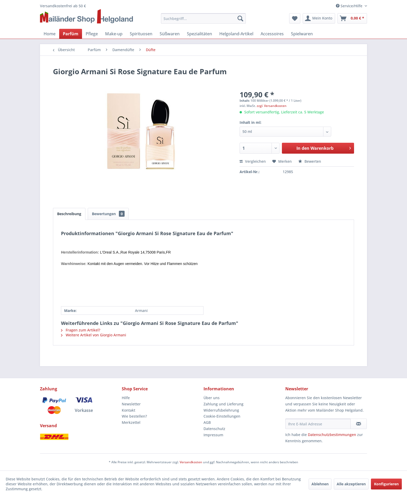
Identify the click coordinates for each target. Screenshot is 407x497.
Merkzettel (131, 422)
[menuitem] (203, 18)
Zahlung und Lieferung (223, 403)
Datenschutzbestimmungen (332, 434)
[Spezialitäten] (199, 34)
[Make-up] (113, 34)
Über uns (212, 397)
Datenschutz (214, 428)
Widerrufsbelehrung (221, 410)
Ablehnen (320, 483)
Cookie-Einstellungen (222, 416)
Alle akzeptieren (351, 483)
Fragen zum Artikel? (80, 330)
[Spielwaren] (301, 34)
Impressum (213, 434)
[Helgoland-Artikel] (236, 34)
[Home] (49, 34)
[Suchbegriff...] (203, 18)
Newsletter (131, 403)
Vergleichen (253, 161)
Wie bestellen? (134, 416)
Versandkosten (191, 462)
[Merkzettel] (294, 18)
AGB (207, 422)
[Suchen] (240, 18)
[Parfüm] (70, 34)
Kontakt (128, 410)
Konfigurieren (386, 483)
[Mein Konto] (319, 18)
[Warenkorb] (352, 18)
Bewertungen (108, 214)
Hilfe (126, 397)
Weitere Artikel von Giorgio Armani (93, 334)
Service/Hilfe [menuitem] (349, 5)
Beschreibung (69, 213)
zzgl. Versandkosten (272, 106)
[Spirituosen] (141, 34)
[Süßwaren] (169, 34)
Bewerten (309, 161)
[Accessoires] (272, 34)
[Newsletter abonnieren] (358, 424)
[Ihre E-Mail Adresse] (318, 424)
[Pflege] (91, 34)
